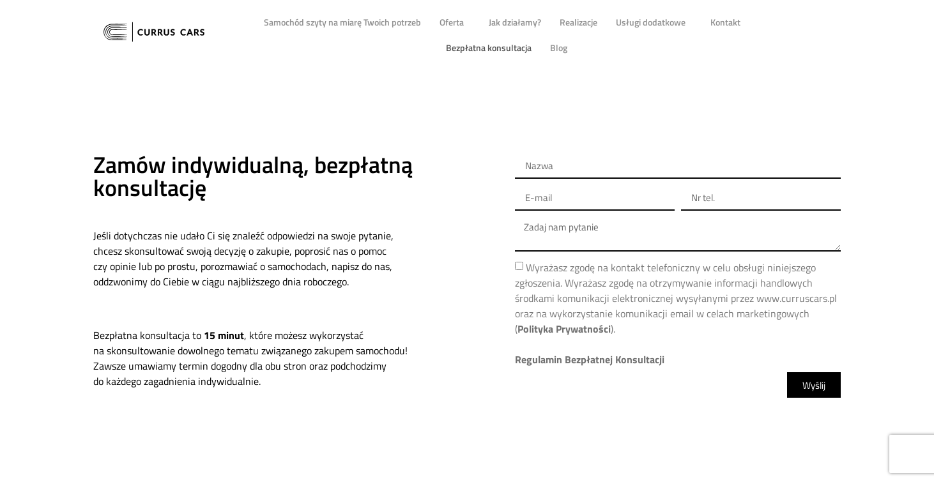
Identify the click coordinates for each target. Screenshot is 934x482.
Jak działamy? (515, 22)
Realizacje (578, 22)
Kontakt (725, 22)
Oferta (455, 22)
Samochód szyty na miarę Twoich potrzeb (342, 22)
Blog (558, 47)
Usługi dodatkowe (654, 22)
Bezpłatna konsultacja (489, 47)
